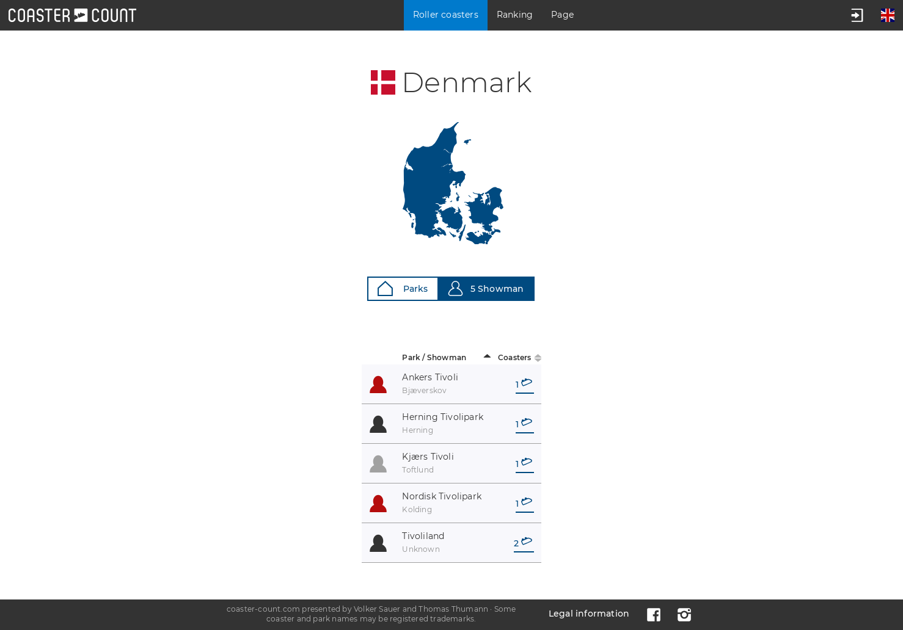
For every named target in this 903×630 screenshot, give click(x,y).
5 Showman (486, 288)
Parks (403, 288)
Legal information (589, 613)
